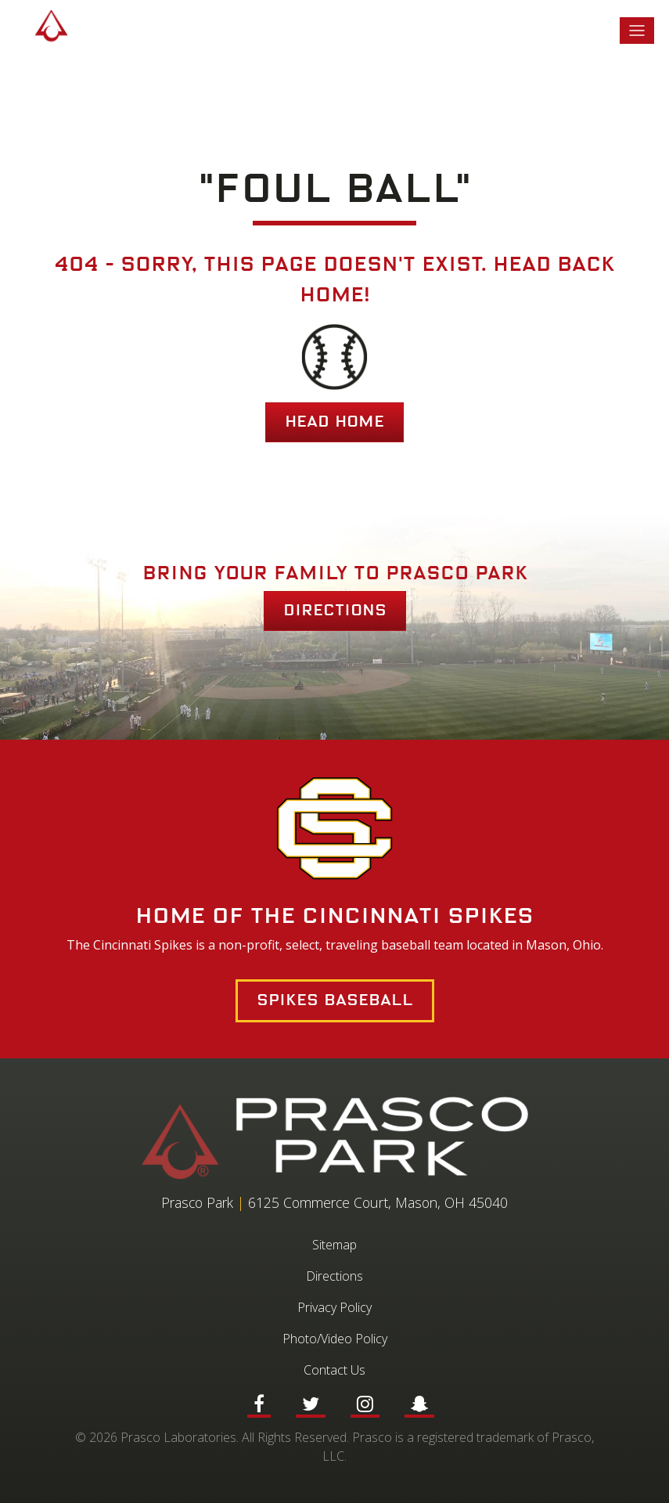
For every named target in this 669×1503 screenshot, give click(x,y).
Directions (335, 610)
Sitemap (334, 1244)
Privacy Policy (334, 1307)
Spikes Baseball (335, 1000)
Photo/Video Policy (334, 1338)
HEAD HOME (334, 422)
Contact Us (334, 1370)
